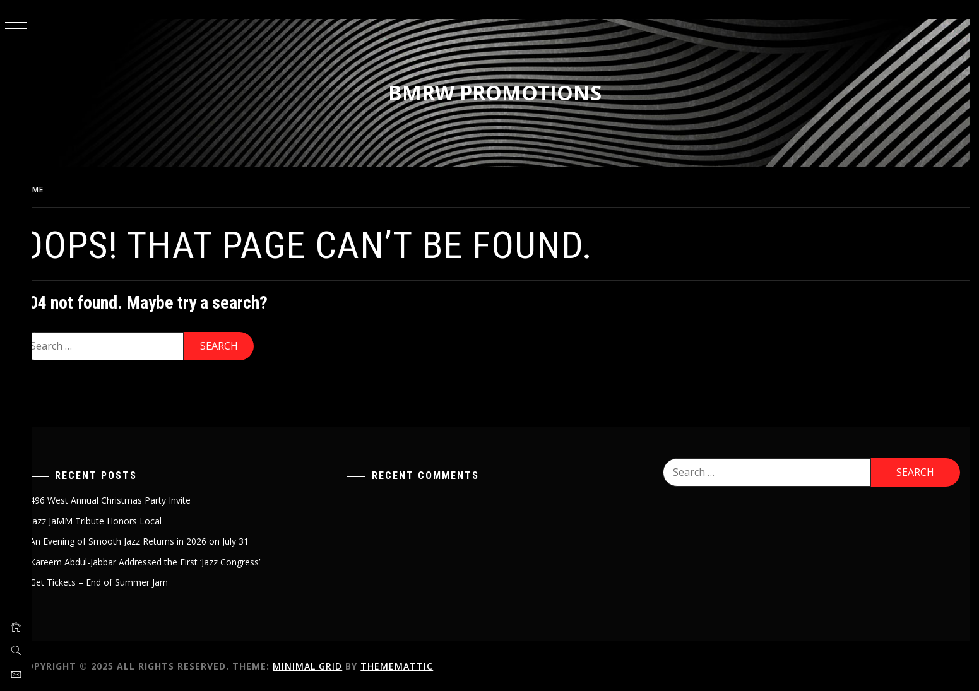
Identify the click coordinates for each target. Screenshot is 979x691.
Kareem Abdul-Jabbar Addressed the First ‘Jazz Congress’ (165, 559)
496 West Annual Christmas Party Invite (130, 498)
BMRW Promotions (505, 92)
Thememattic (417, 664)
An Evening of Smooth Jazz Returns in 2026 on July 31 (160, 539)
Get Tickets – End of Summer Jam (119, 580)
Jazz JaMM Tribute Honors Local (116, 519)
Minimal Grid (328, 664)
